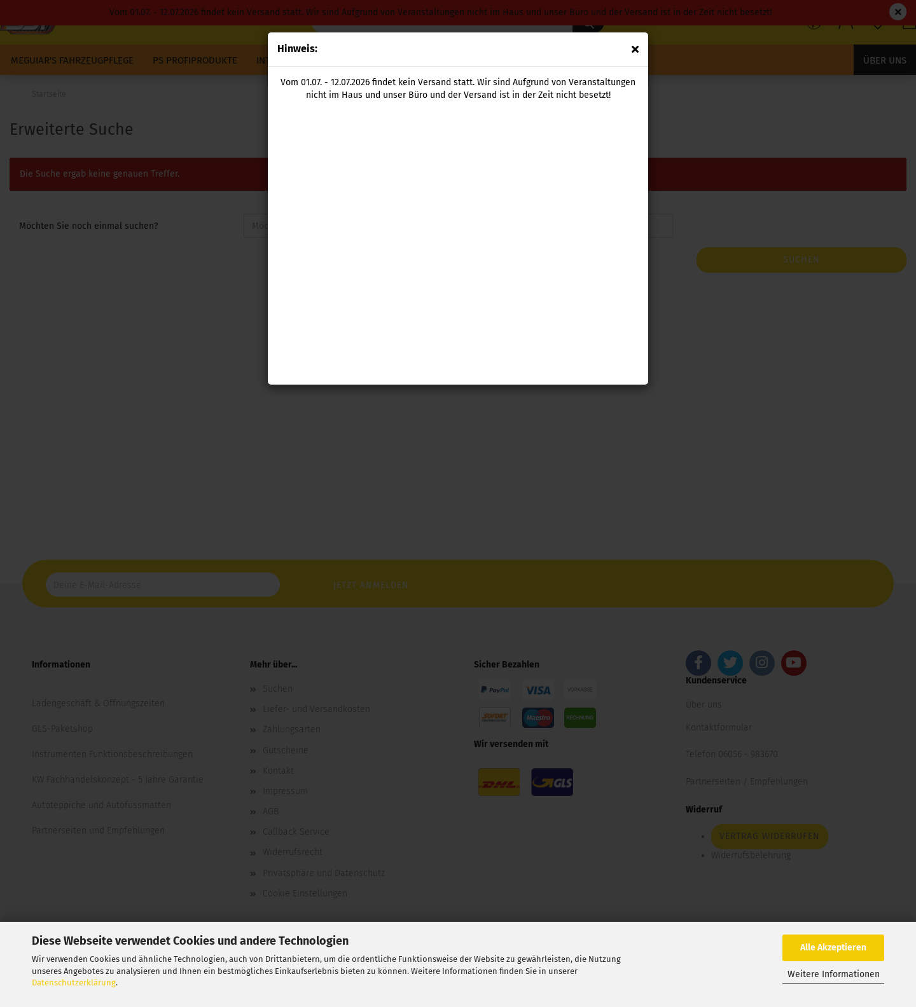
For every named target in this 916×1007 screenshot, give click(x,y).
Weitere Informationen (834, 974)
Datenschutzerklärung (74, 982)
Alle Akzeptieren (833, 947)
